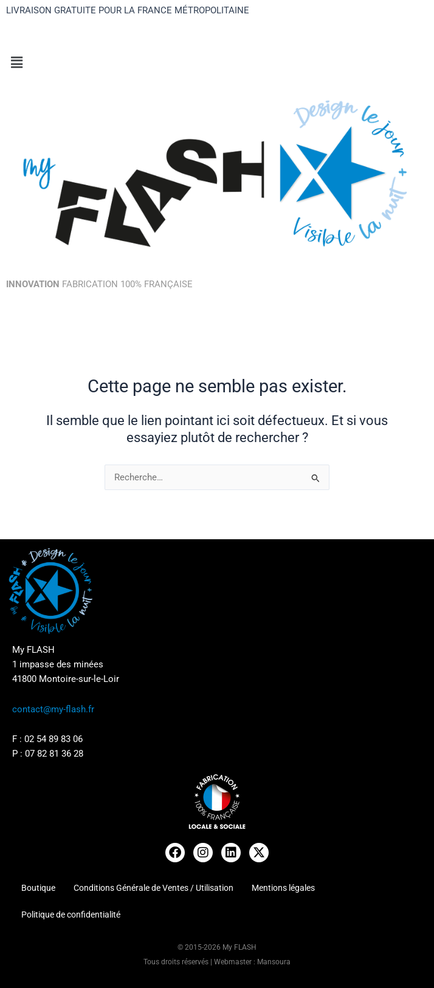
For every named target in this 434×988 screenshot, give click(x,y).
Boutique (38, 888)
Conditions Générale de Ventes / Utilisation (153, 888)
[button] (217, 63)
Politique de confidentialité (70, 914)
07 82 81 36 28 (54, 753)
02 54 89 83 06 (53, 739)
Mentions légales (283, 888)
